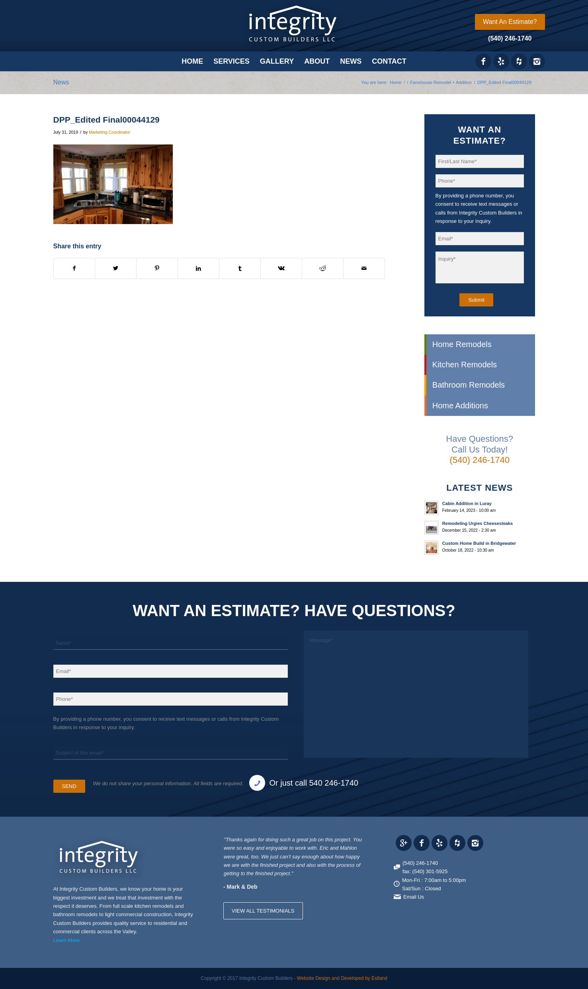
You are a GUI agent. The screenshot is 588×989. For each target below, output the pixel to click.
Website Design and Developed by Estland (342, 978)
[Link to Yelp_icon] (501, 61)
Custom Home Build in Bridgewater (479, 543)
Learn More (66, 940)
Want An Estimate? (510, 21)
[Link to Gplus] (404, 843)
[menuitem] (510, 22)
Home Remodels (462, 344)
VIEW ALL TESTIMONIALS (263, 911)
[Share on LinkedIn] (198, 268)
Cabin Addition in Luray (467, 503)
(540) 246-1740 (509, 38)
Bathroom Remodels (468, 384)
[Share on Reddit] (322, 268)
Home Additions (460, 405)
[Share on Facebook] (74, 268)
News (61, 82)
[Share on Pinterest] (157, 268)
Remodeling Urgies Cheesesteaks (477, 523)
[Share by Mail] (364, 268)
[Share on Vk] (281, 268)
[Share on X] (115, 268)
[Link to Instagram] (537, 61)
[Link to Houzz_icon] (519, 61)
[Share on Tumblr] (239, 268)
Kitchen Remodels (464, 364)
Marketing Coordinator (109, 132)
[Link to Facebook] (483, 61)
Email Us (413, 897)
